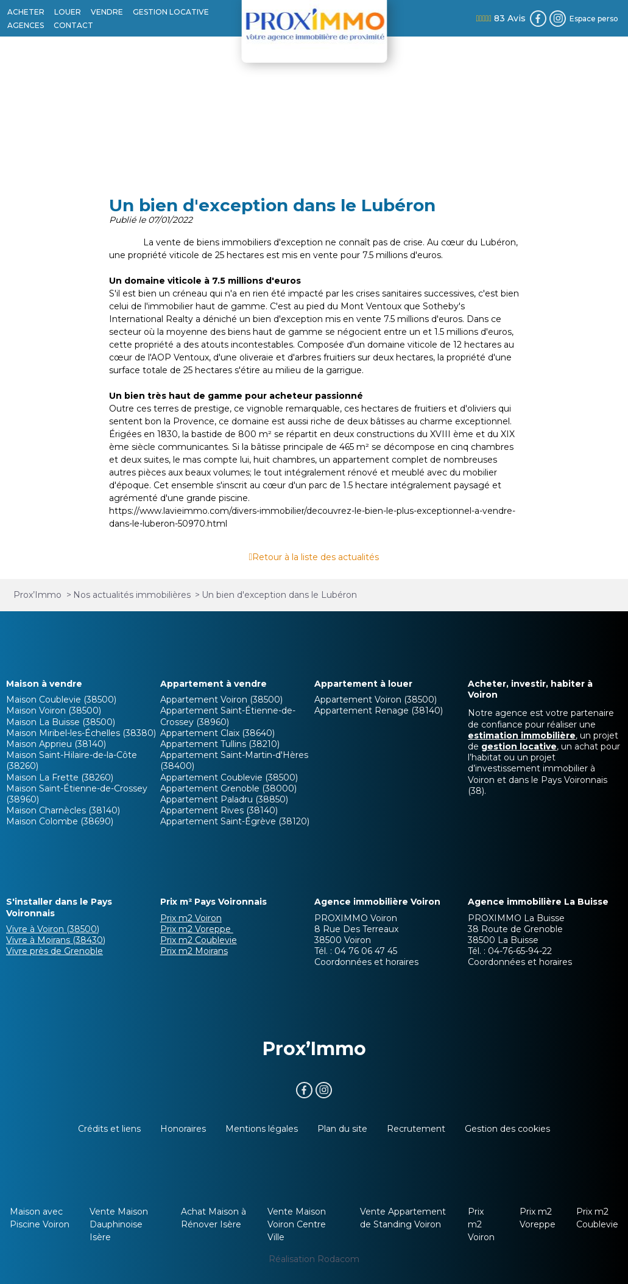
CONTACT (73, 25)
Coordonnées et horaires (366, 961)
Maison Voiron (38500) (53, 710)
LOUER (67, 11)
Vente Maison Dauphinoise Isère (119, 1224)
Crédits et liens (109, 1128)
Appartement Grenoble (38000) (228, 788)
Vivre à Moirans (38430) (55, 940)
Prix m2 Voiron (191, 918)
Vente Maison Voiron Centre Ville (296, 1224)
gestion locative (519, 746)
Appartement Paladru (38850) (224, 799)
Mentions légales (261, 1128)
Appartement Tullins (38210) (220, 743)
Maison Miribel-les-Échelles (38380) (81, 733)
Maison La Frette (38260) (59, 777)
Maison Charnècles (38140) (63, 810)
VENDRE (107, 11)
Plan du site (342, 1128)
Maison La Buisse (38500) (60, 722)
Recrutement (416, 1128)
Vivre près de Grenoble (54, 950)
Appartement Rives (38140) (219, 810)
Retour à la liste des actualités (315, 557)
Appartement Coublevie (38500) (229, 777)
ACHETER (25, 11)
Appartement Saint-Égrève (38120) (234, 821)
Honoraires (183, 1128)
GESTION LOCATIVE (171, 11)
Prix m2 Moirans (194, 950)
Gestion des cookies (507, 1128)
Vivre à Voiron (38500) (52, 929)
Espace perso (594, 18)
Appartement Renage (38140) (378, 710)
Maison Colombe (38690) (59, 821)
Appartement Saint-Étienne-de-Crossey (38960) (227, 716)
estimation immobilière (522, 735)
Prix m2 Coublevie (198, 940)
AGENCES (25, 25)
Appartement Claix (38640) (217, 733)
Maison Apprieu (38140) (56, 743)
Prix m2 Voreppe (196, 929)
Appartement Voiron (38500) (221, 699)
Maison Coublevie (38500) (61, 699)
